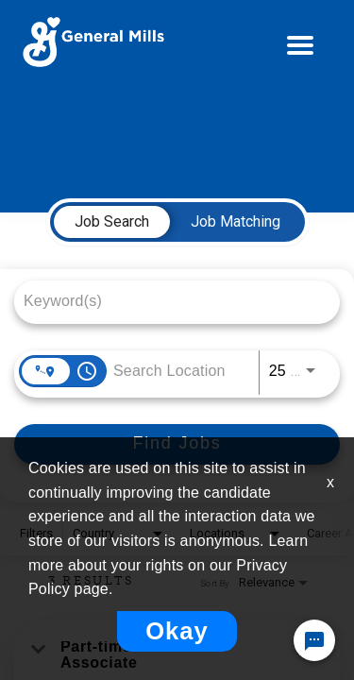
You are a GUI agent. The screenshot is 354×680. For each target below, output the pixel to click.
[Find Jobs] (177, 444)
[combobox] (168, 300)
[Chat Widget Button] (314, 640)
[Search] (177, 444)
